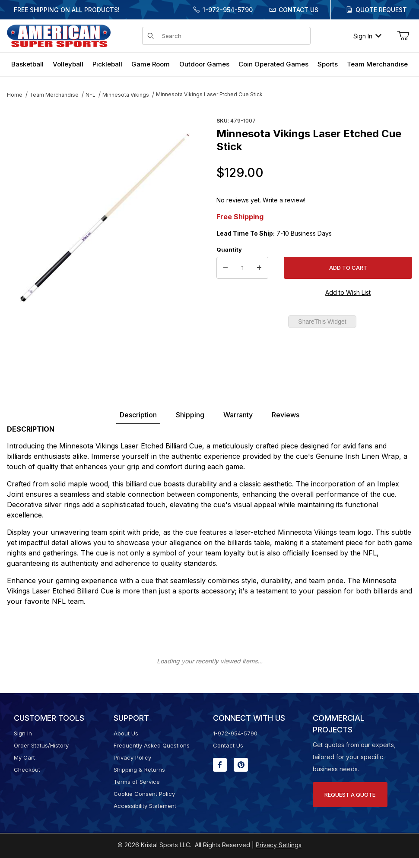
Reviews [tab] (285, 414)
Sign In (367, 36)
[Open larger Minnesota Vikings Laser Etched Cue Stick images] (105, 218)
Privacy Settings (279, 845)
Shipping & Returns (139, 769)
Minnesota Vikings (125, 94)
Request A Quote (349, 794)
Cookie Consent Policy (144, 793)
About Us (126, 733)
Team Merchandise (54, 94)
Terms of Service (137, 781)
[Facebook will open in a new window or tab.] (220, 765)
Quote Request (381, 9)
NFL (90, 94)
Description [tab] (138, 414)
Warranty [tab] (238, 414)
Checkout (27, 769)
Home (14, 94)
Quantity (229, 249)
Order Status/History (41, 745)
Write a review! (284, 200)
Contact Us (298, 9)
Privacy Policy (132, 757)
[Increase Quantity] (259, 268)
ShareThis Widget (322, 321)
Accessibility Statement (145, 805)
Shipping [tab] (190, 414)
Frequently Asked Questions (152, 745)
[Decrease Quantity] (225, 268)
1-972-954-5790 (228, 9)
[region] (105, 344)
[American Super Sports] (59, 35)
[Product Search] (234, 35)
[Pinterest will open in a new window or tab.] (241, 765)
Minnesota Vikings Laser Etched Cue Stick (209, 94)
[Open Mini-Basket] (403, 36)
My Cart (24, 757)
